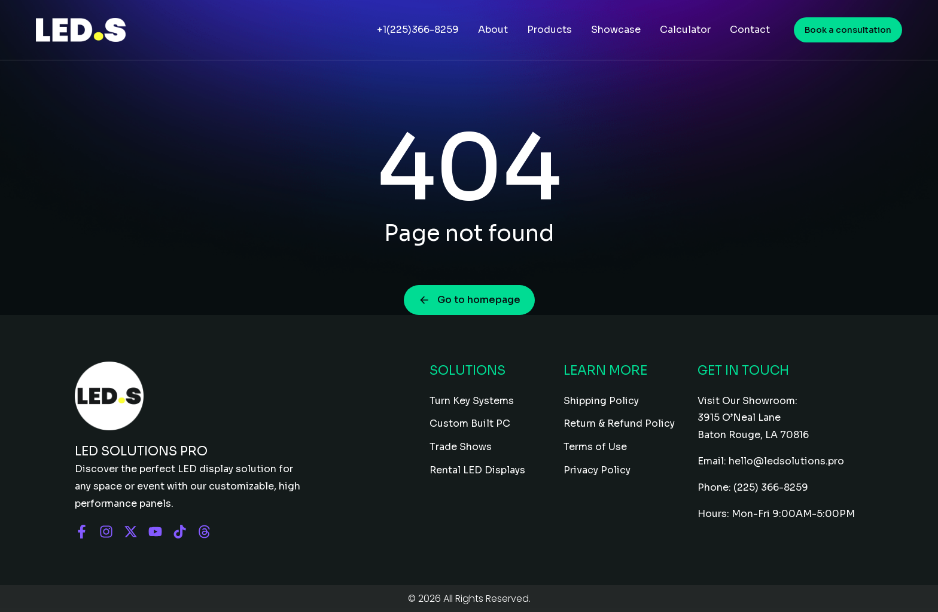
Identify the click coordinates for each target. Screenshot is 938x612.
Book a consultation (848, 30)
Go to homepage (469, 299)
